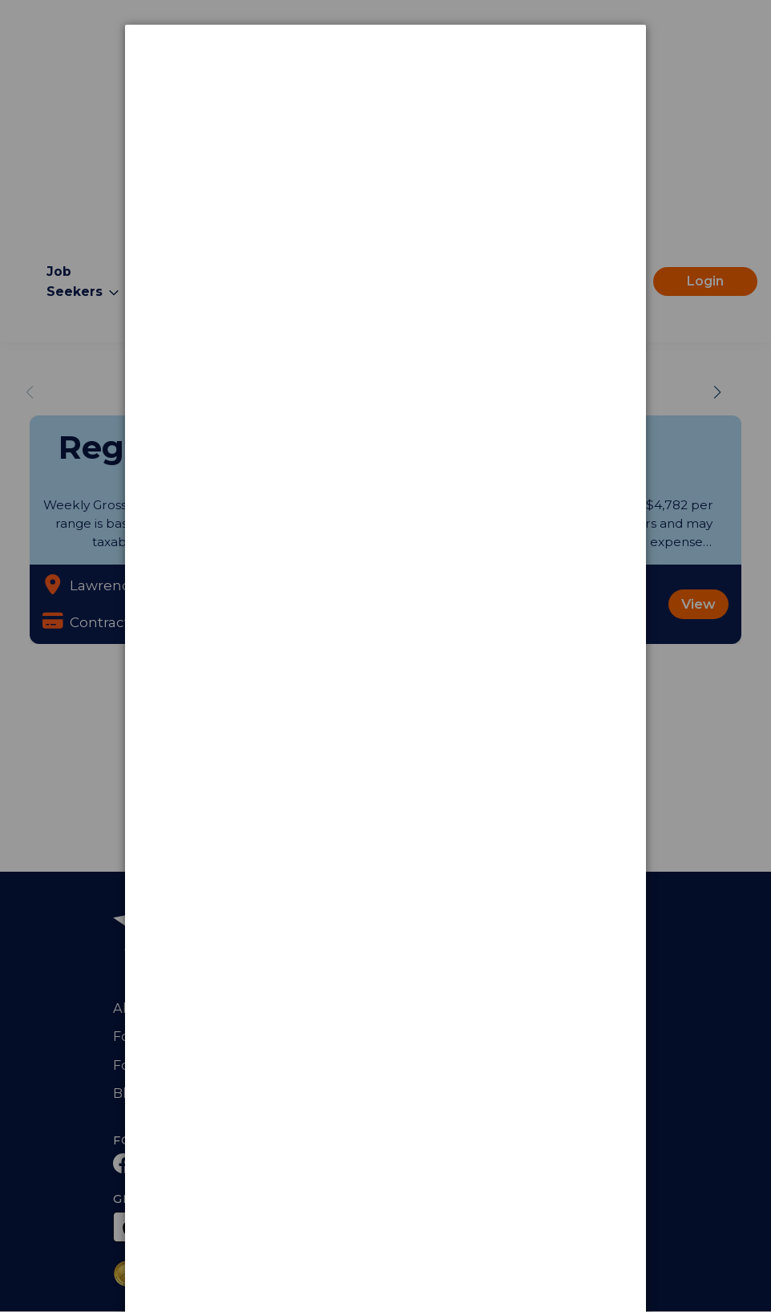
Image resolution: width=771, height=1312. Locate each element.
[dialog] (385, 84)
